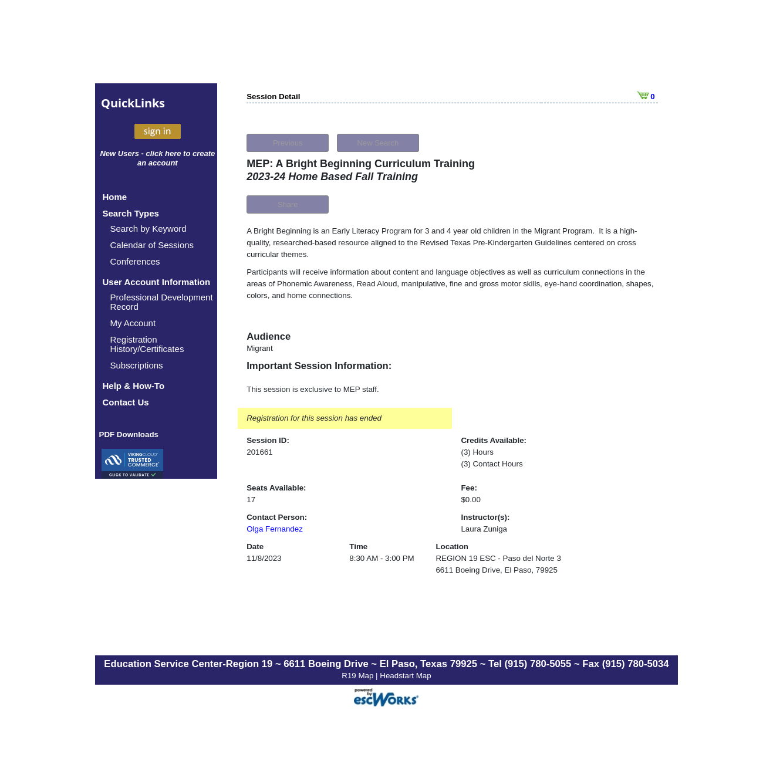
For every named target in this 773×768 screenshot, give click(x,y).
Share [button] (288, 204)
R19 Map (359, 675)
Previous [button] (288, 142)
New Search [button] (378, 142)
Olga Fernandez (275, 529)
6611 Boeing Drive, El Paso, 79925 (496, 570)
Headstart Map (405, 675)
